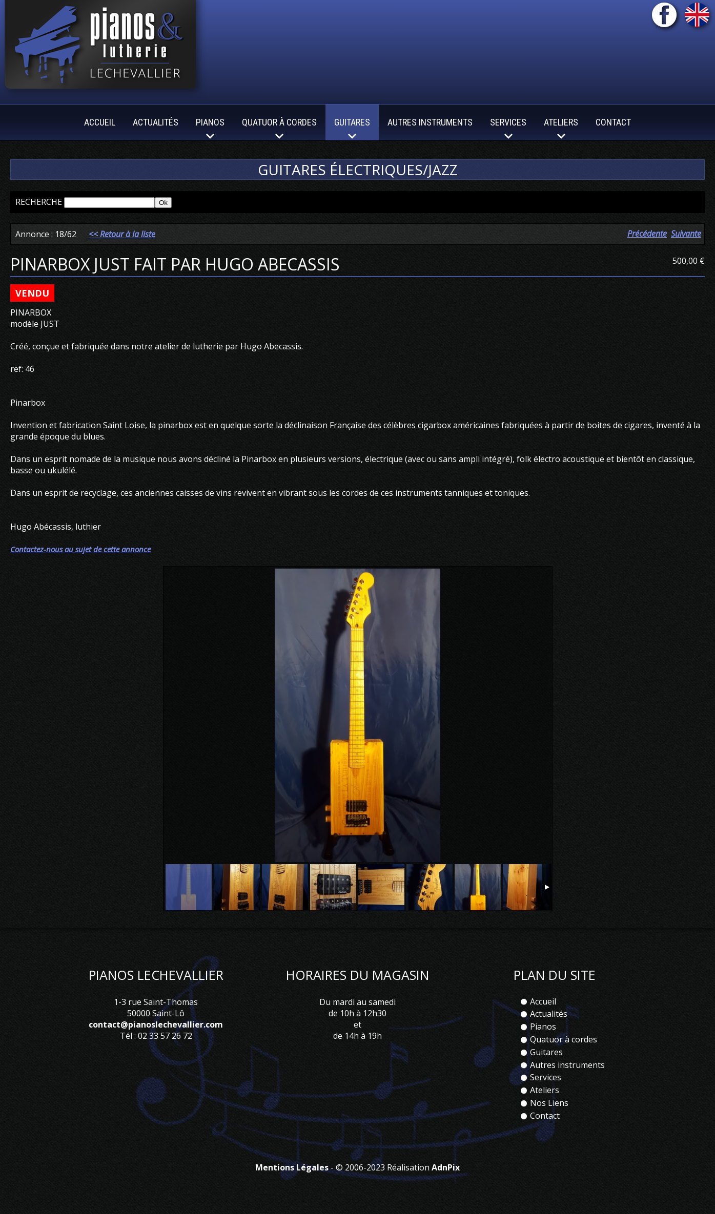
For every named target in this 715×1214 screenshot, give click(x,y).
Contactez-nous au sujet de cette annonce (80, 549)
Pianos (543, 1026)
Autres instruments (430, 122)
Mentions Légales (292, 1167)
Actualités (155, 122)
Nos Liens (549, 1102)
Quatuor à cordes (563, 1039)
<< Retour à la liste (122, 234)
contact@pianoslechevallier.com (156, 1024)
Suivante (686, 233)
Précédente (647, 233)
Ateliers (544, 1090)
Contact (613, 122)
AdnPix (446, 1167)
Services (545, 1077)
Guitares (546, 1052)
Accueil (99, 122)
